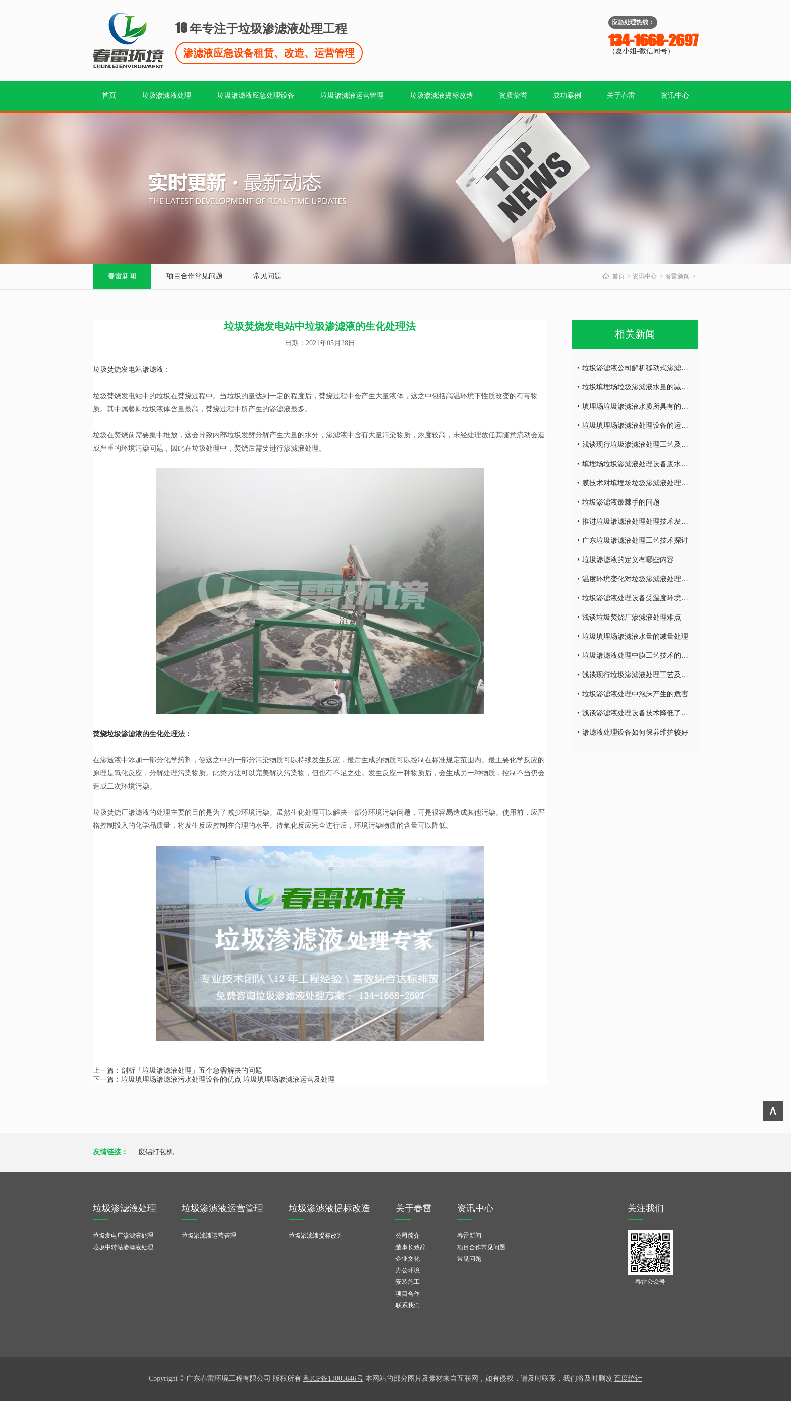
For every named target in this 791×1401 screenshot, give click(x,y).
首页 (109, 95)
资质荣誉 (513, 95)
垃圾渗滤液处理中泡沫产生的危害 (635, 694)
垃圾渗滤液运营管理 (352, 95)
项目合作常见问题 (194, 276)
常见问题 (267, 276)
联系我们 (408, 1305)
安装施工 (408, 1281)
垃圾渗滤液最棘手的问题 (621, 502)
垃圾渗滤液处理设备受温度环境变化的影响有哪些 (660, 598)
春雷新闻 (122, 276)
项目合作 (408, 1293)
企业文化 (408, 1258)
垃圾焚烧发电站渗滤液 (128, 369)
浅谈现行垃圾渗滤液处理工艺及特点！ (642, 445)
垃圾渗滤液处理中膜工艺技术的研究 (638, 655)
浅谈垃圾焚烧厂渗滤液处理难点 (631, 617)
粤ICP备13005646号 (333, 1378)
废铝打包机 (156, 1152)
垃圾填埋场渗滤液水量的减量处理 (635, 636)
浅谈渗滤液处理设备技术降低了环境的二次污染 (656, 713)
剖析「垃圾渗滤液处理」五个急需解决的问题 (191, 1070)
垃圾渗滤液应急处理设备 (256, 95)
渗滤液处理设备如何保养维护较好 (635, 732)
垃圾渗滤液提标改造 (441, 95)
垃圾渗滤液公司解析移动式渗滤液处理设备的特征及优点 (670, 368)
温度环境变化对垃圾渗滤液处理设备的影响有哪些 (660, 579)
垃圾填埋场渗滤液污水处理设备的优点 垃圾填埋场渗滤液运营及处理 (228, 1079)
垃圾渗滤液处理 (166, 95)
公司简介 (408, 1235)
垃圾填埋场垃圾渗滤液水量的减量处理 (642, 387)
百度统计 (628, 1378)
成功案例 (567, 95)
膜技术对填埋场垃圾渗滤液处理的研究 (642, 483)
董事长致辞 (411, 1247)
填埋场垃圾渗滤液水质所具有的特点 (638, 406)
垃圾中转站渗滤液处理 (123, 1247)
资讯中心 (675, 95)
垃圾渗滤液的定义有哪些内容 (628, 560)
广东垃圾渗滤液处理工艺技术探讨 (635, 540)
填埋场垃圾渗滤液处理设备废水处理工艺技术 (652, 464)
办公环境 (408, 1270)
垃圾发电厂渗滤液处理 (123, 1235)
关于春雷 (621, 95)
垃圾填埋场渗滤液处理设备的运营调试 (642, 425)
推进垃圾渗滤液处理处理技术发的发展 (642, 521)
